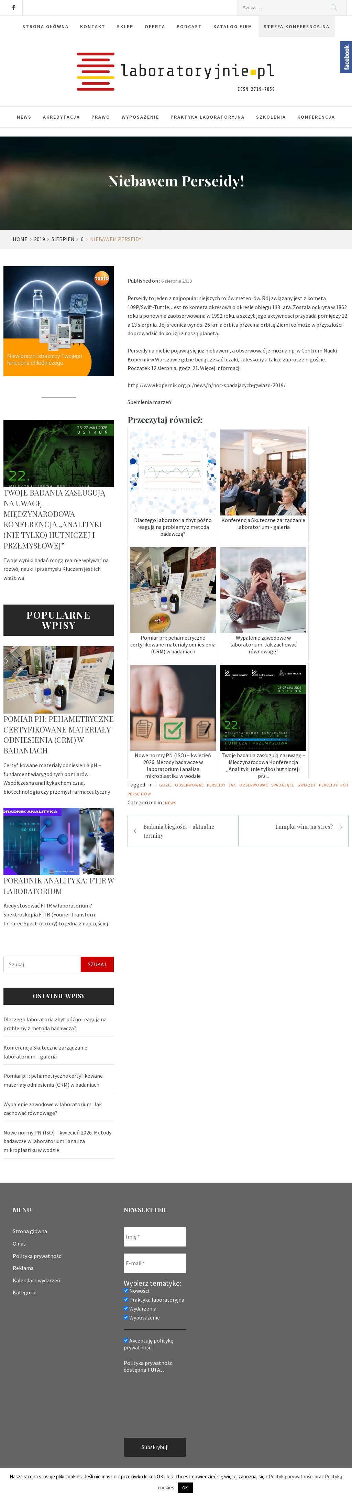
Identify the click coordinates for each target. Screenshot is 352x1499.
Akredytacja (61, 117)
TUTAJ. (155, 1369)
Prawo (100, 117)
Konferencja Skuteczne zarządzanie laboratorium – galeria (45, 1052)
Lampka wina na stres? (304, 826)
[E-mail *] (155, 1263)
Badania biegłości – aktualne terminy (178, 831)
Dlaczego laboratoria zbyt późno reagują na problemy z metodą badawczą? (55, 1024)
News (24, 117)
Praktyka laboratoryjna (207, 117)
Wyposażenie (140, 117)
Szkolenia (271, 117)
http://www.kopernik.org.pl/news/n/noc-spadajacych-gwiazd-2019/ (207, 385)
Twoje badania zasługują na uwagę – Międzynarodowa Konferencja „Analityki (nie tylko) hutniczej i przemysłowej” (54, 519)
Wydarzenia (140, 1308)
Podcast (189, 26)
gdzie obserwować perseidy (192, 784)
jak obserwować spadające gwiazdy (272, 784)
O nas (19, 1243)
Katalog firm (232, 26)
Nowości (136, 1290)
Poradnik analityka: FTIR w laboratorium (58, 885)
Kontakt (93, 26)
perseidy (328, 784)
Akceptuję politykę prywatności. (148, 1344)
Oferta (155, 26)
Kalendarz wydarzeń (36, 1280)
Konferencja (316, 117)
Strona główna (45, 26)
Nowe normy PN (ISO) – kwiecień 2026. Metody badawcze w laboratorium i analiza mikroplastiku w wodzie (57, 1141)
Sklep (125, 26)
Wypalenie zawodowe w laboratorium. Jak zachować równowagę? (52, 1109)
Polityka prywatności (38, 1255)
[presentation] (152, 1405)
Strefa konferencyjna (297, 26)
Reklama (23, 1267)
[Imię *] (155, 1237)
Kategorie (24, 1292)
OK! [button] (185, 1488)
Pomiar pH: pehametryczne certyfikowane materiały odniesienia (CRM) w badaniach (58, 735)
